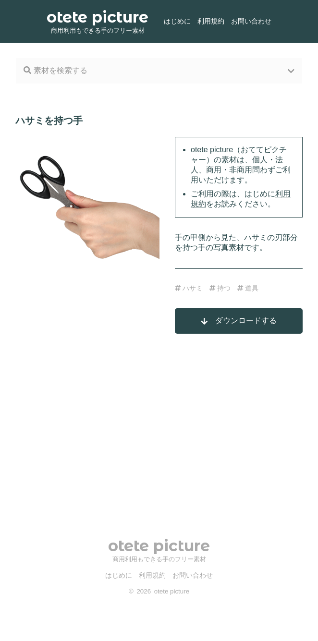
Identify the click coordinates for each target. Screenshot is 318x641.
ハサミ (189, 288)
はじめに (177, 21)
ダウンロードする (239, 320)
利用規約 (210, 21)
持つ (220, 288)
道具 (247, 288)
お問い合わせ (251, 21)
